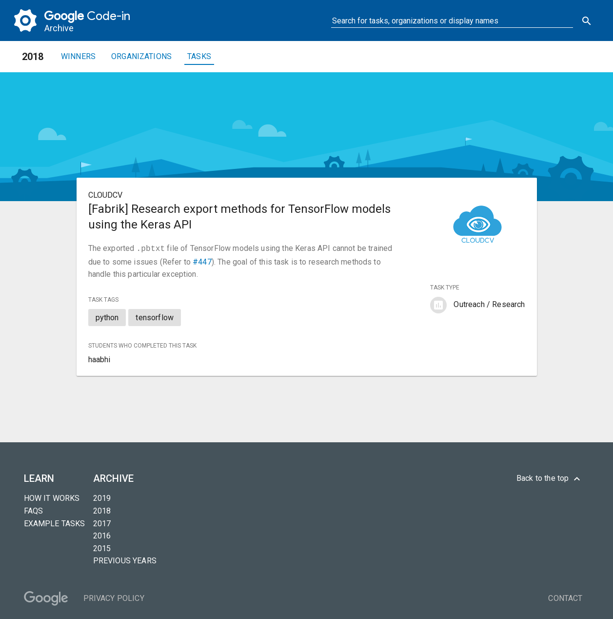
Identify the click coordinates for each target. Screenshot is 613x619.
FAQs (33, 510)
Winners (78, 56)
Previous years (125, 559)
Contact (565, 597)
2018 (102, 510)
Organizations (141, 56)
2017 (102, 522)
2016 (102, 534)
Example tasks (54, 522)
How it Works (52, 497)
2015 (102, 547)
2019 (102, 497)
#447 (202, 261)
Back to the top (549, 478)
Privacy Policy (113, 597)
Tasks (199, 56)
